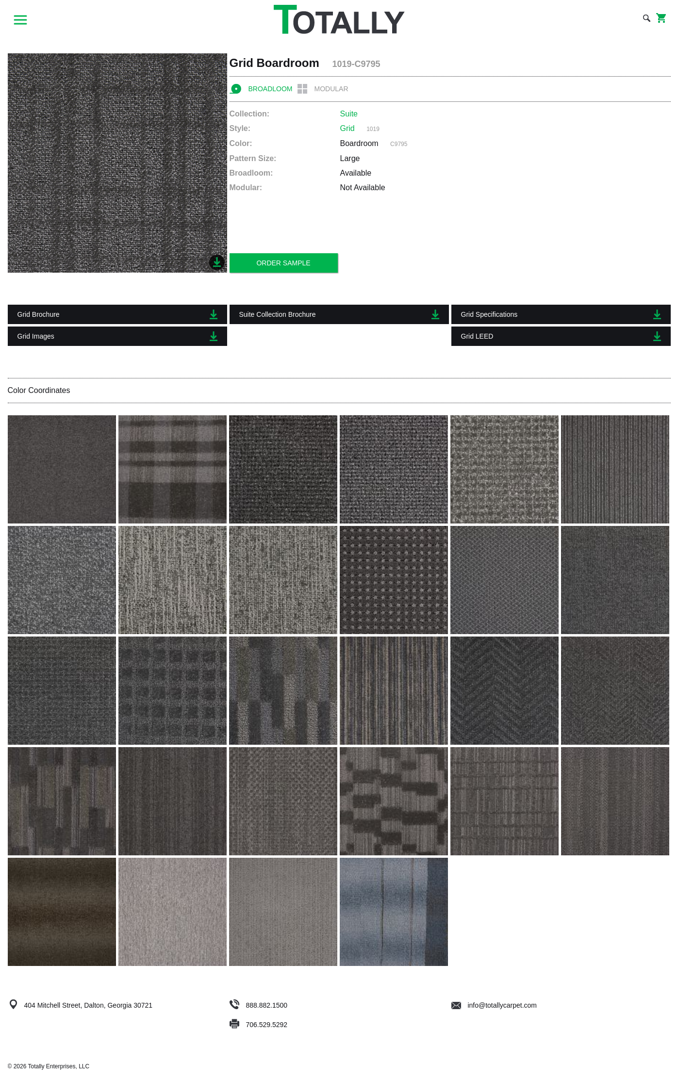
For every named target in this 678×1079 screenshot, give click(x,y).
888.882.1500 (266, 1005)
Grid (347, 128)
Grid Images (117, 336)
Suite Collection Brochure (339, 314)
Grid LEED (561, 336)
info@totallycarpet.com (494, 1005)
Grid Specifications (561, 314)
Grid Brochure (117, 314)
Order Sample (283, 263)
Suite (349, 114)
